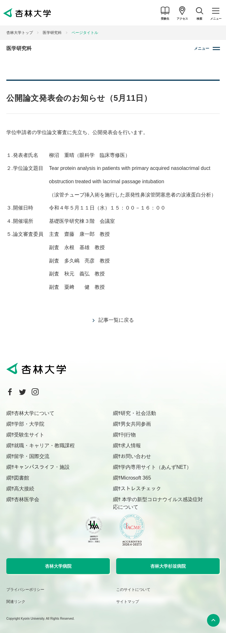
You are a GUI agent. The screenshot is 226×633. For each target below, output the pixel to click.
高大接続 (24, 488)
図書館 (21, 478)
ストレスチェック (141, 488)
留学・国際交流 (31, 456)
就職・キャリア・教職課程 (44, 445)
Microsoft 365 (136, 478)
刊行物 (128, 434)
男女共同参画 (136, 424)
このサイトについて (133, 589)
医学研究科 (52, 32)
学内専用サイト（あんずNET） (156, 467)
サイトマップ (127, 601)
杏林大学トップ (19, 32)
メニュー (201, 48)
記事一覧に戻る (116, 320)
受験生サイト (29, 434)
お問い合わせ (136, 456)
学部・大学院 (29, 424)
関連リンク (15, 601)
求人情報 (131, 445)
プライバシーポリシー (25, 589)
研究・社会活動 (138, 413)
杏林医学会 (26, 499)
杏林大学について (34, 413)
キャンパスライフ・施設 (42, 467)
